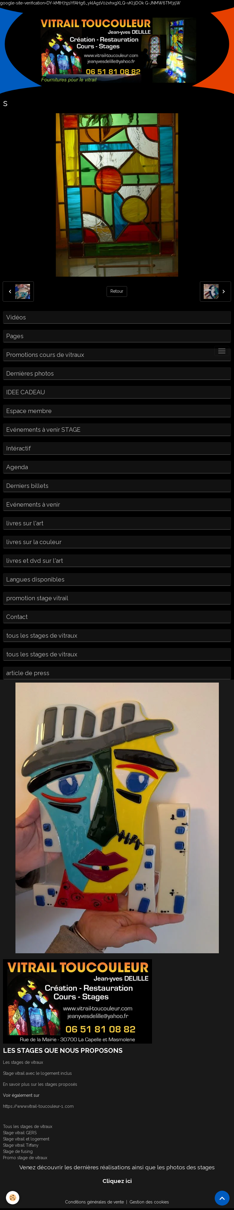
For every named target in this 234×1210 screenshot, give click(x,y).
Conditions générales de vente (94, 1202)
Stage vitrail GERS (20, 1132)
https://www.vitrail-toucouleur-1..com (38, 1106)
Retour (116, 291)
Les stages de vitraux (23, 1062)
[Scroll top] (222, 1198)
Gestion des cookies (149, 1202)
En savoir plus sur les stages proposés (40, 1084)
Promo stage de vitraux (25, 1157)
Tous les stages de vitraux (27, 1126)
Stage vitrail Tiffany (21, 1145)
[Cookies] (12, 1197)
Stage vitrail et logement (26, 1139)
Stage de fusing (18, 1151)
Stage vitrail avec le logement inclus (37, 1073)
